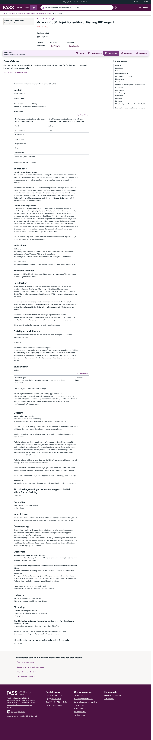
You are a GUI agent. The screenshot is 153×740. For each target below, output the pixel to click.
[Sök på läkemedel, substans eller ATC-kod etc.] (79, 7)
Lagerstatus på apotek (113, 695)
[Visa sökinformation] (115, 7)
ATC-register (109, 698)
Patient (19, 7)
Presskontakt (79, 705)
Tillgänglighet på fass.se (83, 698)
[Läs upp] (8, 72)
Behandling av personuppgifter (86, 702)
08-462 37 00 (57, 695)
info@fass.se (56, 698)
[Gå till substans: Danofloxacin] (74, 46)
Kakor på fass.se (80, 708)
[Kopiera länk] (21, 72)
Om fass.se (78, 695)
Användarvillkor (80, 711)
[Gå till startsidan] (8, 7)
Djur (33, 7)
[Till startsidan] (4, 13)
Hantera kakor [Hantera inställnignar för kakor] (79, 715)
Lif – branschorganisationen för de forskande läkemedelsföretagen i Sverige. (21, 704)
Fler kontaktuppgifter (54, 705)
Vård (27, 7)
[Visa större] (82, 115)
